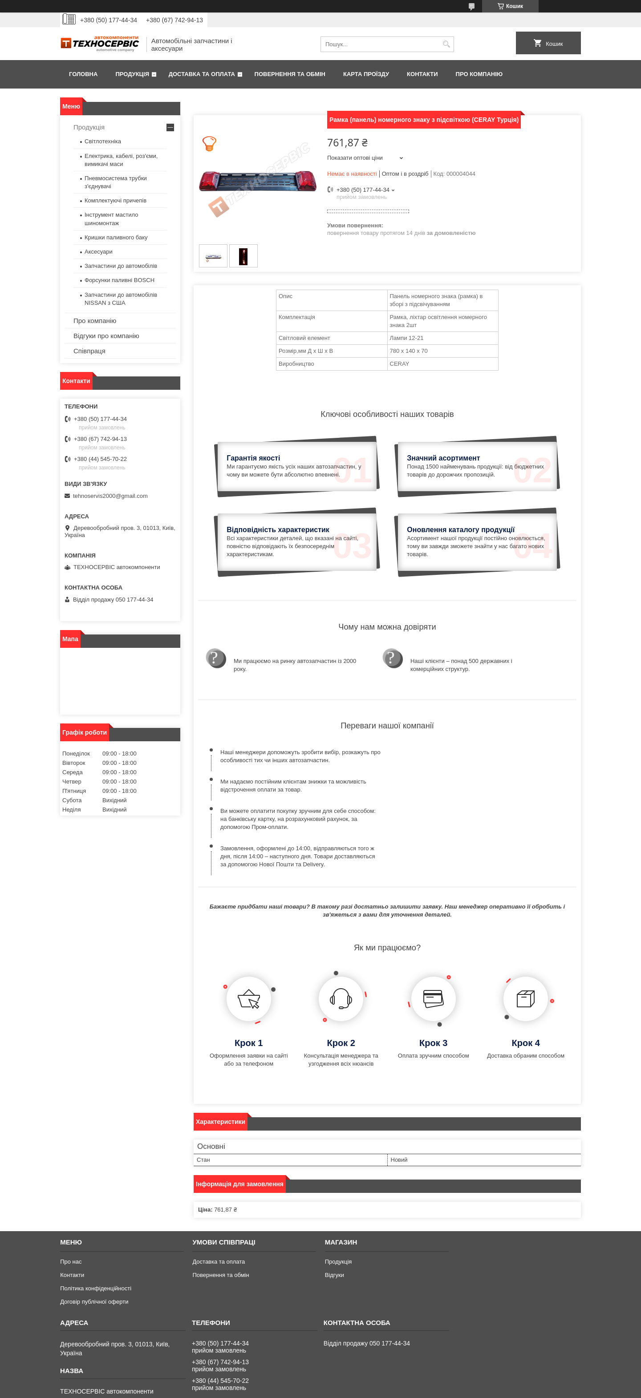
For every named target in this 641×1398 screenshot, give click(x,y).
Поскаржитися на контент (327, 1389)
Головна (83, 74)
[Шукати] (446, 44)
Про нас (70, 1195)
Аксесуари (99, 251)
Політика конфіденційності (95, 1221)
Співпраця (89, 351)
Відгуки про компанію (106, 335)
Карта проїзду (366, 74)
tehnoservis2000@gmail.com (110, 496)
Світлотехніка (103, 141)
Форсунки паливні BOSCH (119, 280)
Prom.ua (362, 1381)
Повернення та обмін (290, 74)
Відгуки (334, 1208)
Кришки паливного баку (116, 237)
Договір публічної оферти (94, 1235)
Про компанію (479, 74)
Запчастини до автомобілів (121, 266)
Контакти (422, 74)
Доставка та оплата (202, 74)
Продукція (132, 74)
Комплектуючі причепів (115, 200)
